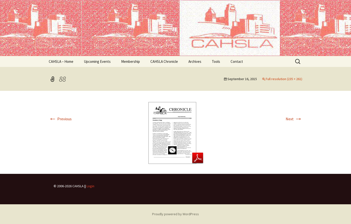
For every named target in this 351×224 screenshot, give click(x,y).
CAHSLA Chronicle (164, 61)
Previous (60, 118)
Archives (194, 61)
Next (294, 118)
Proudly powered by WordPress (175, 214)
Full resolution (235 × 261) (284, 79)
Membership (130, 61)
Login (90, 186)
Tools (216, 61)
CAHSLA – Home (61, 61)
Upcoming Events (97, 61)
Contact (237, 61)
